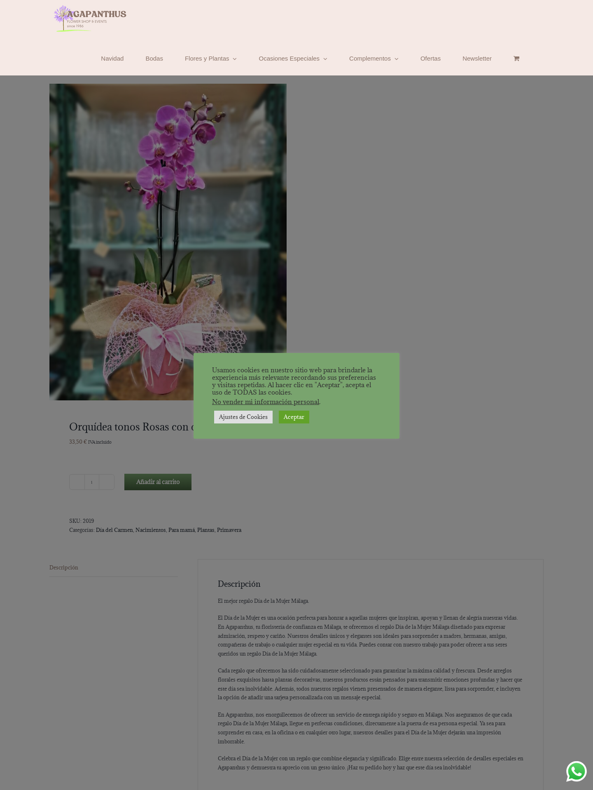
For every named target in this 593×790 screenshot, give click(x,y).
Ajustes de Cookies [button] (243, 417)
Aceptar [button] (294, 417)
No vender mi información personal (265, 401)
